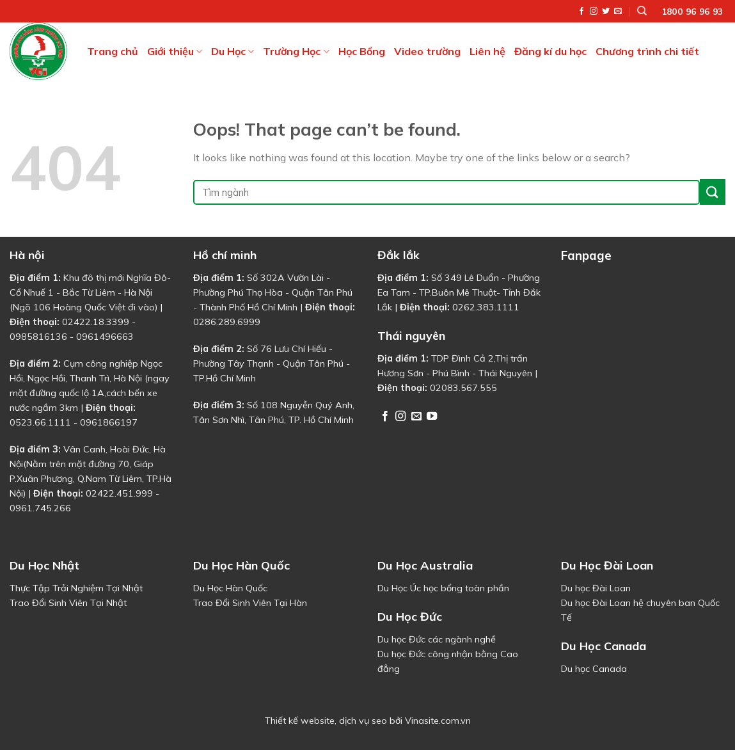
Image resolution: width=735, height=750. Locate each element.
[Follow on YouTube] (432, 416)
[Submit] (712, 191)
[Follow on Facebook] (581, 11)
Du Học (232, 51)
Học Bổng (361, 51)
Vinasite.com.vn (438, 720)
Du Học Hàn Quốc (230, 588)
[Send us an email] (618, 11)
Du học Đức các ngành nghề (436, 639)
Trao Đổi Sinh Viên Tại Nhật (68, 603)
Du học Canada (594, 668)
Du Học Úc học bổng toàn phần (443, 588)
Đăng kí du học (550, 51)
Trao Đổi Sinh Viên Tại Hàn (250, 603)
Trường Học (296, 51)
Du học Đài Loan (596, 588)
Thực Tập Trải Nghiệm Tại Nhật (76, 588)
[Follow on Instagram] (593, 11)
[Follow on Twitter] (606, 11)
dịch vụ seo (363, 720)
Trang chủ (112, 51)
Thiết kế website (300, 720)
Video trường (427, 51)
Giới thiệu (174, 51)
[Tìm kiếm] (642, 11)
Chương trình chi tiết (647, 51)
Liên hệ (487, 51)
